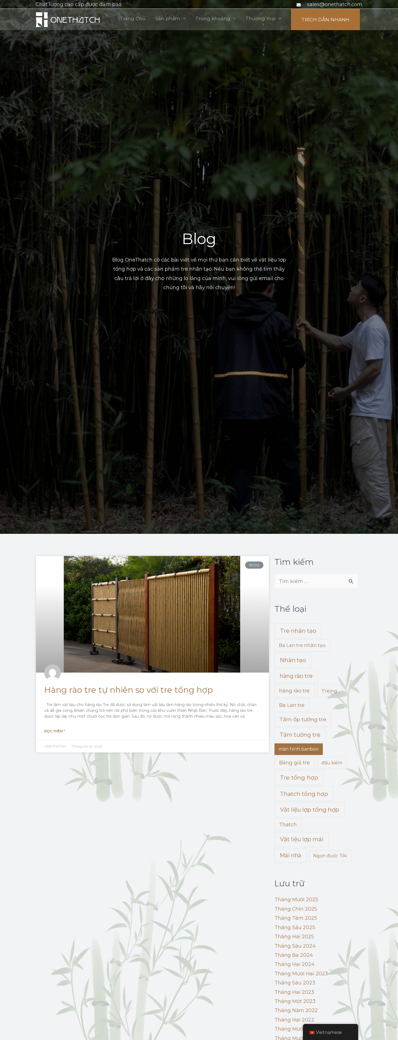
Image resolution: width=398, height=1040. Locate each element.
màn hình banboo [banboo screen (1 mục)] (298, 749)
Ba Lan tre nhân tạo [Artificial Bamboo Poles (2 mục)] (302, 645)
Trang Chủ (208, 19)
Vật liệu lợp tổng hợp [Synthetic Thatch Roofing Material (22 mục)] (309, 809)
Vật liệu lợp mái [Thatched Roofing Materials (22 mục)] (301, 839)
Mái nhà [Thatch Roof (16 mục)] (290, 855)
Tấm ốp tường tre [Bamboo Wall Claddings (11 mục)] (302, 719)
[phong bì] (299, 5)
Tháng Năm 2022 (296, 1011)
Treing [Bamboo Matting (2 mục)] (329, 691)
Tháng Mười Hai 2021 (300, 1029)
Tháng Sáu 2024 (295, 946)
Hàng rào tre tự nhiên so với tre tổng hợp (128, 690)
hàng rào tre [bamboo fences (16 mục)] (296, 676)
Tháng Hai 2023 (294, 992)
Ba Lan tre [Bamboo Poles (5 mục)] (292, 705)
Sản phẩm (243, 19)
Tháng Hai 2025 (294, 937)
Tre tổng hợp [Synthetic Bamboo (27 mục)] (299, 777)
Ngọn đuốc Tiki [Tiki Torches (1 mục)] (330, 856)
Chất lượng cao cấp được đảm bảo (79, 4)
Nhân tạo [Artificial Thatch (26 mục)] (293, 660)
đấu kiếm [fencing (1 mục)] (331, 763)
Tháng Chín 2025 (295, 909)
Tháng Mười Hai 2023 (301, 974)
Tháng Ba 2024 (293, 955)
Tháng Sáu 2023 (294, 983)
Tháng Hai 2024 (294, 964)
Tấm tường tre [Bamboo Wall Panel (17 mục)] (300, 734)
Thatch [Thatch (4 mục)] (288, 825)
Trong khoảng (290, 19)
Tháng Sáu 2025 (294, 928)
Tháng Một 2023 (295, 1002)
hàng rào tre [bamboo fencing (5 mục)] (294, 691)
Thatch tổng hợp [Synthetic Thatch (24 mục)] (304, 794)
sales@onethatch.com (334, 4)
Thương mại (338, 19)
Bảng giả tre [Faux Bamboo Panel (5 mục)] (294, 763)
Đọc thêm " (54, 731)
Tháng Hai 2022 (294, 1020)
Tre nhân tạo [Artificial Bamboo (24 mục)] (298, 631)
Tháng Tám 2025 (295, 918)
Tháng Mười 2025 (296, 900)
